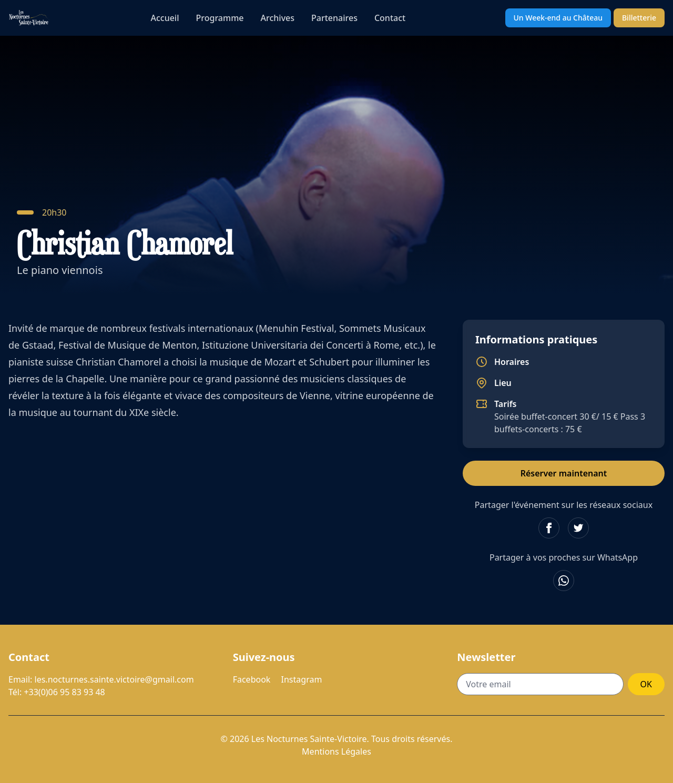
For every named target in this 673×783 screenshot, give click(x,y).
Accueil (164, 18)
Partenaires (334, 18)
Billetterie (639, 18)
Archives (278, 18)
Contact (389, 18)
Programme (220, 18)
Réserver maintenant (564, 473)
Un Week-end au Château (558, 18)
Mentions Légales (336, 751)
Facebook (252, 679)
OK (646, 684)
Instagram (301, 679)
